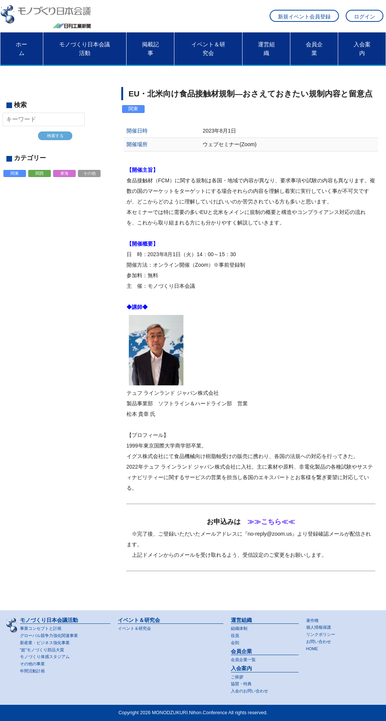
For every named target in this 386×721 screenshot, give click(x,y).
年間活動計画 (33, 670)
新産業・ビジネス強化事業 (47, 641)
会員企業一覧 (244, 658)
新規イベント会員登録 (304, 19)
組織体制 (240, 626)
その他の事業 (33, 663)
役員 (235, 634)
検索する (55, 140)
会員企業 (314, 53)
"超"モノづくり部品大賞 (44, 648)
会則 (235, 641)
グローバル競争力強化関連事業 (51, 634)
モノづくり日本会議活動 (84, 53)
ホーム (21, 53)
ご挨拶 (237, 675)
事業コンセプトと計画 (42, 626)
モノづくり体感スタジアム (47, 655)
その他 (89, 179)
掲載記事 (150, 53)
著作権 (313, 618)
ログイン (364, 19)
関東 (15, 179)
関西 (40, 179)
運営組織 (266, 53)
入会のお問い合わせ (251, 691)
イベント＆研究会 (208, 53)
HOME (313, 648)
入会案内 (362, 53)
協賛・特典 (242, 683)
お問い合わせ (319, 640)
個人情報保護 (319, 625)
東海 (65, 179)
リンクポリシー (322, 633)
